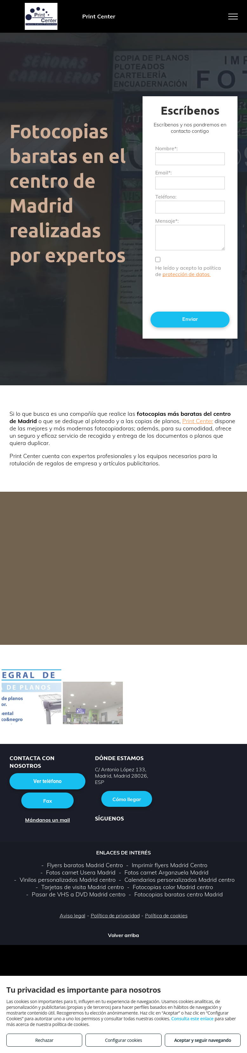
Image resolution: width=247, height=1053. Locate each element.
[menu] (233, 16)
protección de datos (187, 274)
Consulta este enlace (192, 1019)
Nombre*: (166, 148)
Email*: (163, 172)
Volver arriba (123, 935)
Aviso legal (72, 915)
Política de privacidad (115, 915)
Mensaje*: (167, 221)
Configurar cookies (123, 1040)
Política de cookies (166, 915)
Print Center (197, 421)
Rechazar (44, 1040)
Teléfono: (166, 196)
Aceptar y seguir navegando (202, 1040)
